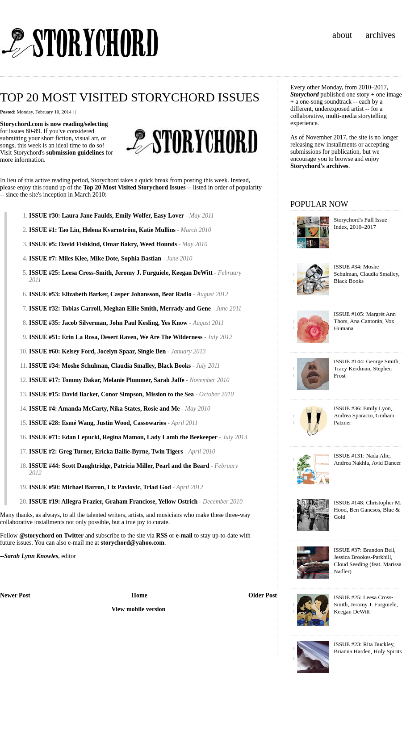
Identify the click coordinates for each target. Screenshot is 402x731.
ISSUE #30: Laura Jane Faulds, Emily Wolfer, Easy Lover (106, 215)
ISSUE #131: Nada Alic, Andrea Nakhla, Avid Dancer (367, 459)
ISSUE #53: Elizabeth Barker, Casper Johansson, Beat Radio (110, 294)
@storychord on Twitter (51, 535)
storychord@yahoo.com (133, 542)
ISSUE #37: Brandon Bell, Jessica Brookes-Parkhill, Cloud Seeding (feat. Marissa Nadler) (368, 560)
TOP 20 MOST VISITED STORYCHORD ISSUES (130, 97)
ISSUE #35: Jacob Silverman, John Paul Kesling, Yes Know (108, 322)
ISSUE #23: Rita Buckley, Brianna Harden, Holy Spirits (368, 648)
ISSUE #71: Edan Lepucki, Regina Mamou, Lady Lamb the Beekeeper (123, 437)
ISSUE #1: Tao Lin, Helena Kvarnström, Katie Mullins (102, 230)
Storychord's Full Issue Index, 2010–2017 (360, 223)
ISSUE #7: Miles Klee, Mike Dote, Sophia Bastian (95, 258)
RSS (162, 535)
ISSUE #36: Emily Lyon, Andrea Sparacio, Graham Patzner (364, 415)
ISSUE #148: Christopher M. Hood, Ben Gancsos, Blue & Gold (368, 509)
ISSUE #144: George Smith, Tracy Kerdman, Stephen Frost (367, 368)
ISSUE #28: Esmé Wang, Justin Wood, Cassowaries (97, 423)
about (342, 35)
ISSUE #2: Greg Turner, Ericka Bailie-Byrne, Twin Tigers (106, 451)
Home (139, 595)
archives (380, 35)
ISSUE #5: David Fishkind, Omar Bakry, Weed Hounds (103, 244)
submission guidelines (75, 152)
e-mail (184, 535)
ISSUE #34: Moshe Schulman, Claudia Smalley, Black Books (110, 365)
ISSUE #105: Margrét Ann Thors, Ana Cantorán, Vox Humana (365, 321)
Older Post (262, 595)
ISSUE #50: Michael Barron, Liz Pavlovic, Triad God (100, 487)
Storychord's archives (319, 166)
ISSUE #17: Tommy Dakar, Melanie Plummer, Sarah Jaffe (106, 380)
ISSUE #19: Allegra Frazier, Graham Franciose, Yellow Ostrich (113, 501)
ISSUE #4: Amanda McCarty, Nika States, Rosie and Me (104, 408)
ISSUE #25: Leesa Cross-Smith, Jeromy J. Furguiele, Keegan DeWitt (121, 272)
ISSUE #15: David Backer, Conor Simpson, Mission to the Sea (111, 394)
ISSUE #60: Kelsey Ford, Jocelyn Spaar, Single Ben (97, 351)
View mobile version (139, 609)
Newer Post (15, 595)
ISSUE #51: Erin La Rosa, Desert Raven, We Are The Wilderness (115, 337)
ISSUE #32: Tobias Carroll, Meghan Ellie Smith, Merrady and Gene (120, 308)
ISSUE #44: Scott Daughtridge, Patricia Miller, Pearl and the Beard (119, 465)
